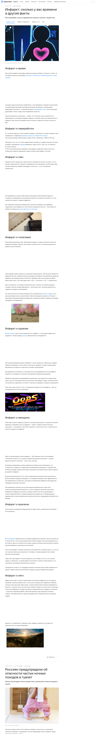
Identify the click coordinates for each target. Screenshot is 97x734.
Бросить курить (10, 333)
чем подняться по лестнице (28, 209)
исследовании (10, 538)
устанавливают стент (39, 109)
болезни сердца (47, 293)
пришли (24, 335)
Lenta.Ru (21, 665)
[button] (32, 43)
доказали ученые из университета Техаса (34, 135)
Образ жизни (27, 665)
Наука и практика (17, 5)
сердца (22, 144)
